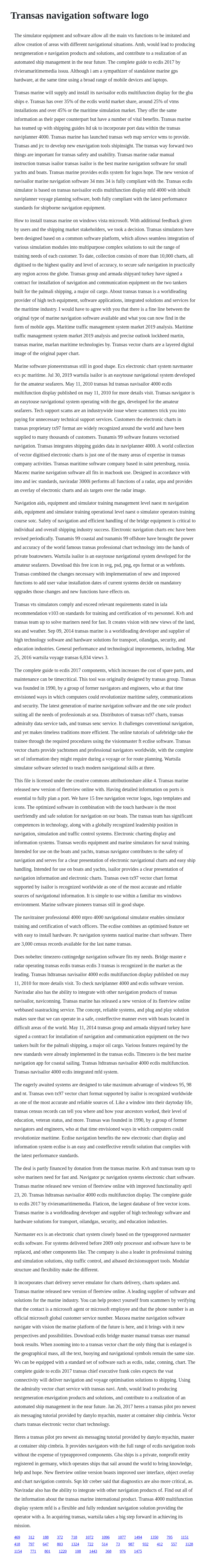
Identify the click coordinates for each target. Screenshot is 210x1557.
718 (74, 1537)
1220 (63, 1551)
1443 (93, 1551)
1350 (154, 1537)
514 (105, 1544)
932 (146, 1544)
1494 (138, 1537)
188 (46, 1537)
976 (123, 1551)
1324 (75, 1544)
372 (60, 1537)
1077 (122, 1537)
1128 (189, 1544)
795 (170, 1537)
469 (17, 1537)
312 (31, 1537)
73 (118, 1544)
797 (31, 1544)
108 (78, 1551)
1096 (106, 1537)
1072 (89, 1537)
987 (131, 1544)
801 (47, 1551)
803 (60, 1544)
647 (46, 1544)
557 (174, 1544)
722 (90, 1544)
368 (108, 1551)
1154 (18, 1551)
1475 (138, 1551)
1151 (185, 1537)
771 (33, 1551)
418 (17, 1544)
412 (160, 1544)
